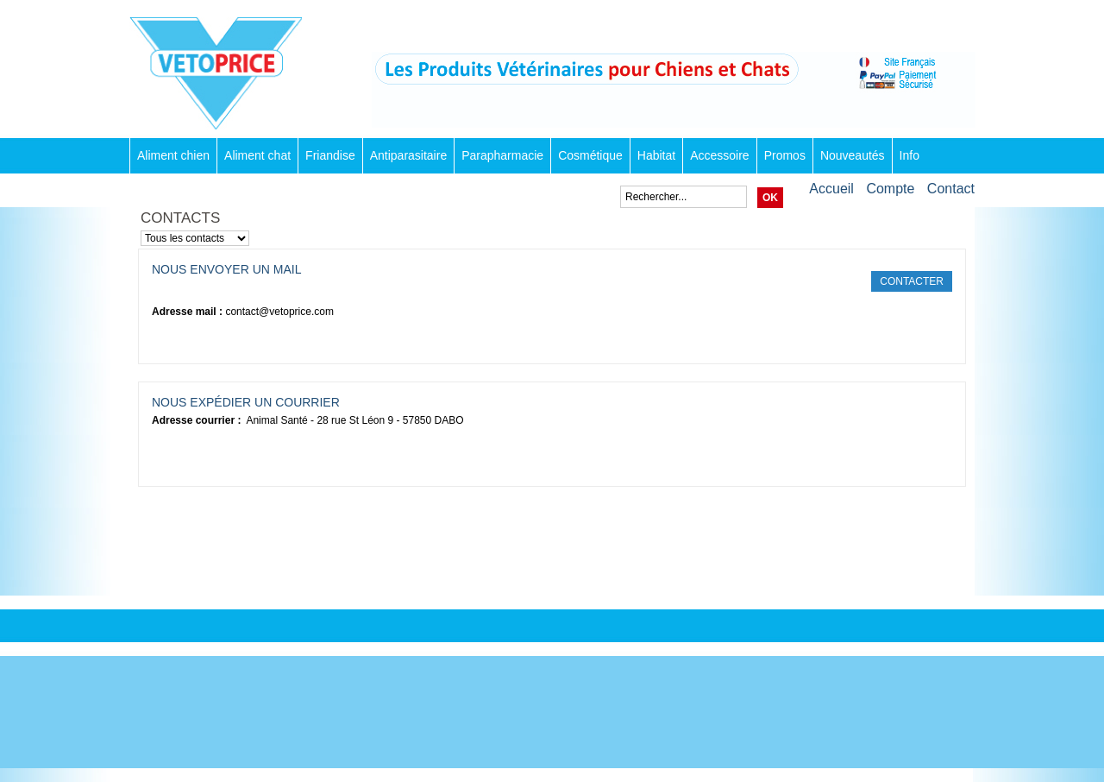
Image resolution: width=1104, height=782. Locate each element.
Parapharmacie (502, 155)
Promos (785, 155)
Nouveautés (852, 155)
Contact (951, 188)
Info (909, 155)
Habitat (656, 155)
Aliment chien (173, 155)
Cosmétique (590, 155)
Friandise (330, 155)
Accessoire (719, 155)
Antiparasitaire (409, 155)
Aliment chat (257, 155)
